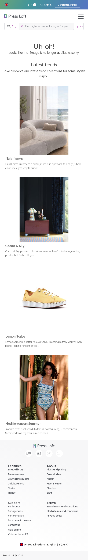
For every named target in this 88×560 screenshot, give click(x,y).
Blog (49, 492)
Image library (15, 469)
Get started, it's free (67, 5)
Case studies (54, 474)
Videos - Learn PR (18, 534)
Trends (11, 492)
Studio (11, 488)
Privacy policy (54, 515)
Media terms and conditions (62, 511)
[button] (6, 4)
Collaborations (16, 483)
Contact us (14, 525)
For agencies (15, 511)
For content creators (19, 520)
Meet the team (55, 483)
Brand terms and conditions (62, 506)
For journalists (16, 515)
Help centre (14, 529)
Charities (51, 488)
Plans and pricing (56, 469)
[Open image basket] (80, 26)
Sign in (46, 4)
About (50, 478)
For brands (14, 506)
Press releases (16, 474)
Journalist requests (18, 478)
